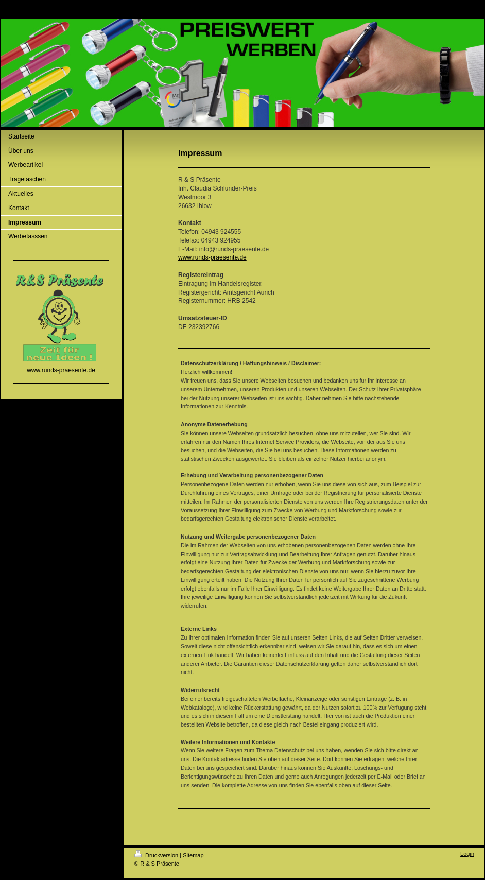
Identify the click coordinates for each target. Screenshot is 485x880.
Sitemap (193, 855)
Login (467, 854)
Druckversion (157, 855)
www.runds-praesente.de (212, 257)
